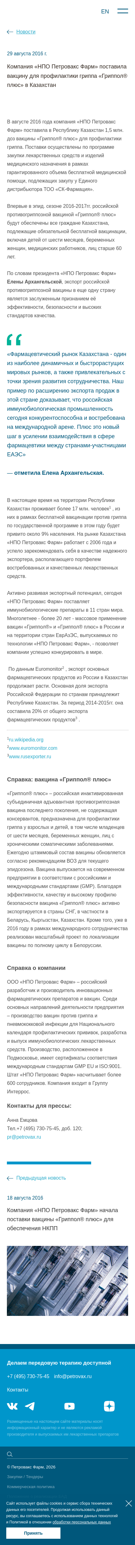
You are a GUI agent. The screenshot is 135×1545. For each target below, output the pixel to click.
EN (105, 11)
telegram (30, 1406)
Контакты (17, 1389)
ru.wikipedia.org (26, 739)
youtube (69, 1406)
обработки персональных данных (82, 1522)
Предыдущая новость (41, 1178)
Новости (25, 31)
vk (12, 1406)
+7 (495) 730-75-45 (28, 1376)
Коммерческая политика (31, 1486)
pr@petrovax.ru (24, 1137)
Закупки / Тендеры (25, 1476)
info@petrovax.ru (72, 1376)
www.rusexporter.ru (30, 756)
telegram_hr (49, 1406)
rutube (89, 1406)
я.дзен (109, 1406)
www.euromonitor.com (33, 748)
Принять (33, 1533)
